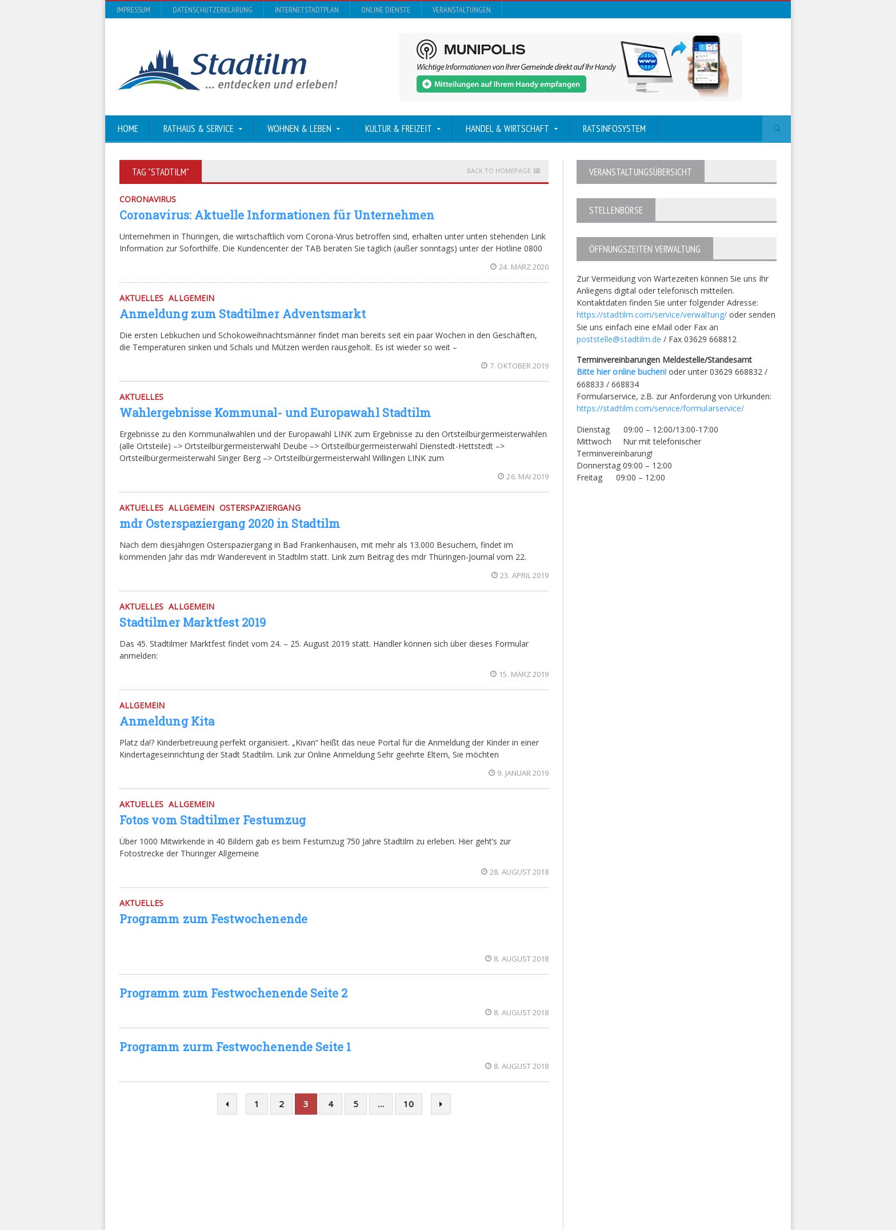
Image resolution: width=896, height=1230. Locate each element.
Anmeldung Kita (166, 721)
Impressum (133, 10)
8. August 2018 (517, 958)
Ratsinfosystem (614, 128)
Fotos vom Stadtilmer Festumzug (212, 819)
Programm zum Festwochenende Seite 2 (232, 992)
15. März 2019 (520, 674)
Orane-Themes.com (359, 1191)
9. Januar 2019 (519, 773)
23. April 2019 (520, 575)
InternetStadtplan (307, 10)
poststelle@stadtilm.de (619, 338)
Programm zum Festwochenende (212, 918)
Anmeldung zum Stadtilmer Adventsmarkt (242, 313)
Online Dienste (385, 10)
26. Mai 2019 (523, 476)
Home (128, 128)
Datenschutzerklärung (213, 10)
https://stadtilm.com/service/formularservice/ (660, 407)
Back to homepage (499, 170)
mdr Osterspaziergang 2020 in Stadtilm (229, 523)
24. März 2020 (520, 267)
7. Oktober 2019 (515, 365)
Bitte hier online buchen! (621, 371)
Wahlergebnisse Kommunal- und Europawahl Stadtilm (274, 412)
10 (408, 1103)
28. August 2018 (515, 872)
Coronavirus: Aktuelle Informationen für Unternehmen (276, 214)
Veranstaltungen (462, 10)
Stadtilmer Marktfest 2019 (192, 622)
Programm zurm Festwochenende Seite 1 (234, 1046)
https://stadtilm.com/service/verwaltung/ (651, 314)
